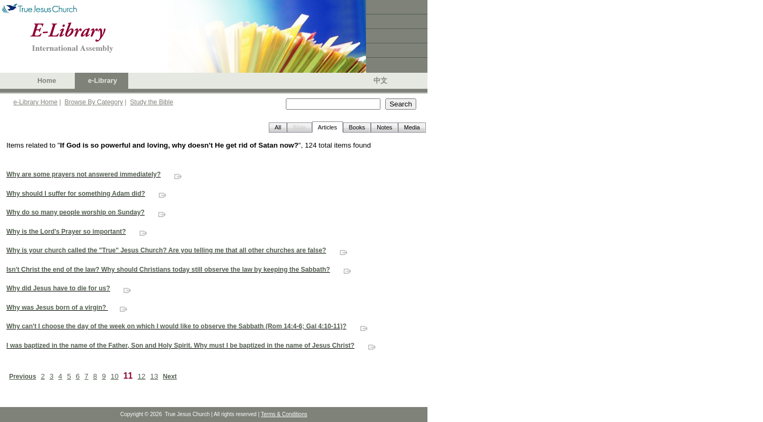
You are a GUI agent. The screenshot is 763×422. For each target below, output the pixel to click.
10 (115, 376)
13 (154, 376)
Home (46, 81)
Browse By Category (94, 102)
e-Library (102, 81)
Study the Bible (151, 102)
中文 (380, 81)
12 (141, 376)
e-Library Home (35, 102)
